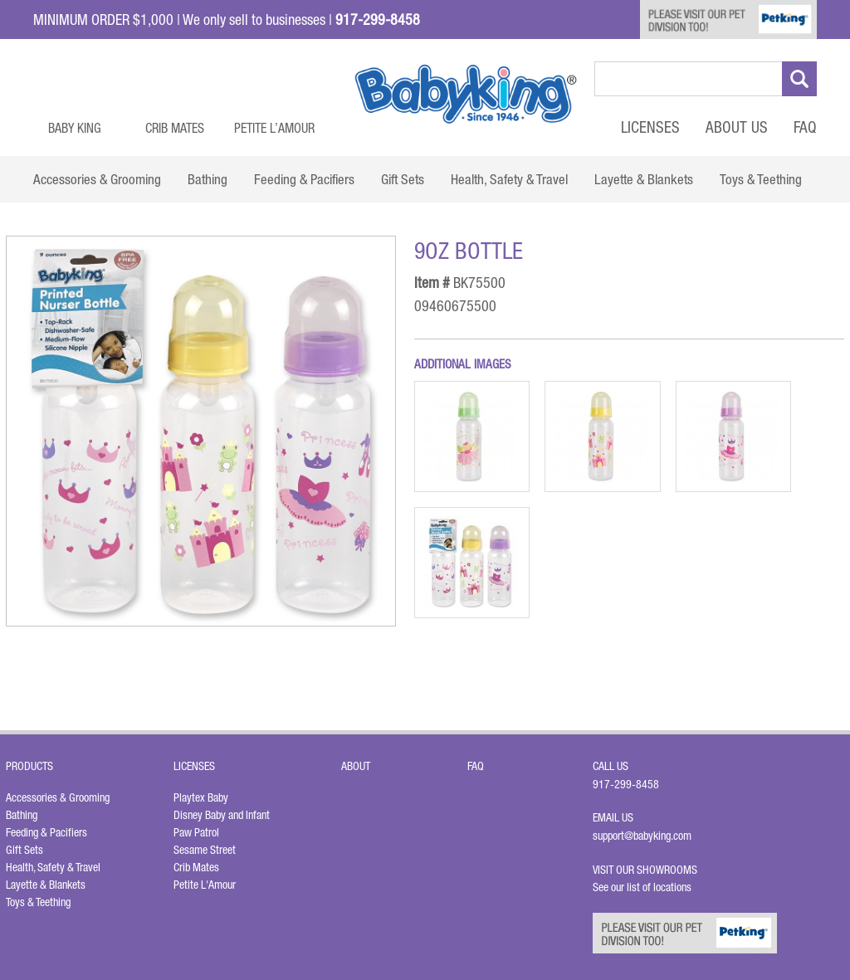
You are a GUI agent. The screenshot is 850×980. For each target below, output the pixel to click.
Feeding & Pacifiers (46, 832)
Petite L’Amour (274, 127)
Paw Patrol (196, 832)
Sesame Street (204, 849)
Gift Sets (24, 849)
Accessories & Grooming (58, 797)
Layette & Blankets (45, 884)
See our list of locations (642, 887)
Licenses (650, 127)
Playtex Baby (200, 797)
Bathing (21, 815)
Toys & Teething (38, 902)
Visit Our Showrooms (647, 869)
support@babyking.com (642, 835)
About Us (737, 127)
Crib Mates (174, 127)
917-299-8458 (626, 784)
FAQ (805, 127)
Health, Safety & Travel (53, 867)
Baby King (74, 127)
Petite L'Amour (204, 884)
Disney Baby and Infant (221, 815)
